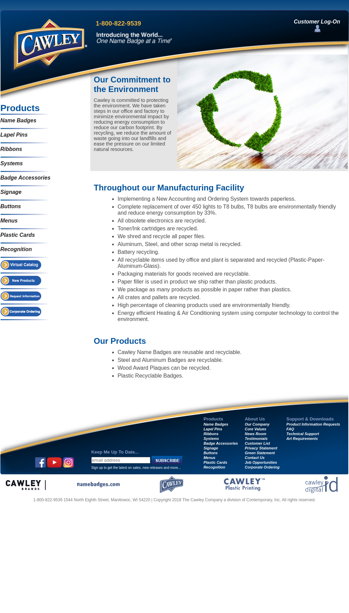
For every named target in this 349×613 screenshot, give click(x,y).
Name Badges (18, 120)
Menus (9, 221)
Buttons (10, 206)
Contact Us (254, 458)
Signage (10, 192)
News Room (255, 434)
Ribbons (11, 149)
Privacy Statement (261, 448)
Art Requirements (302, 438)
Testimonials (256, 438)
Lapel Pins (14, 135)
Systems (11, 163)
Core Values (255, 429)
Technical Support (302, 434)
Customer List (257, 443)
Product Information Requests (313, 424)
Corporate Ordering (262, 467)
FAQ (290, 429)
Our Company (257, 424)
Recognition (16, 249)
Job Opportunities (261, 462)
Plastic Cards (17, 235)
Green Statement (260, 453)
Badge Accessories (25, 178)
